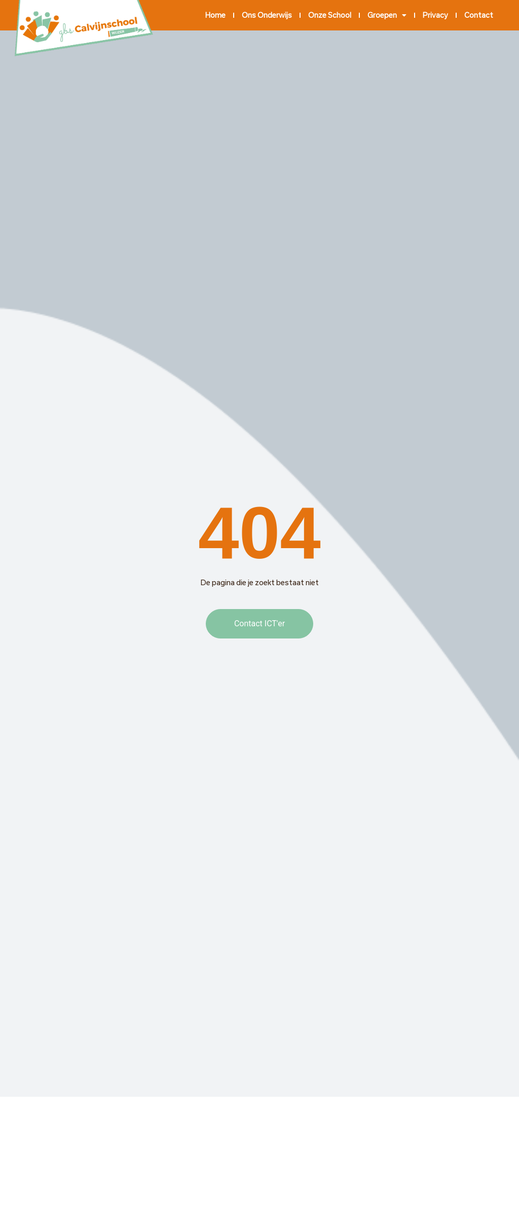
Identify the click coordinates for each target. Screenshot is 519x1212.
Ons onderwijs (267, 15)
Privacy (435, 15)
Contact (478, 15)
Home (215, 15)
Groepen (386, 15)
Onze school (329, 15)
